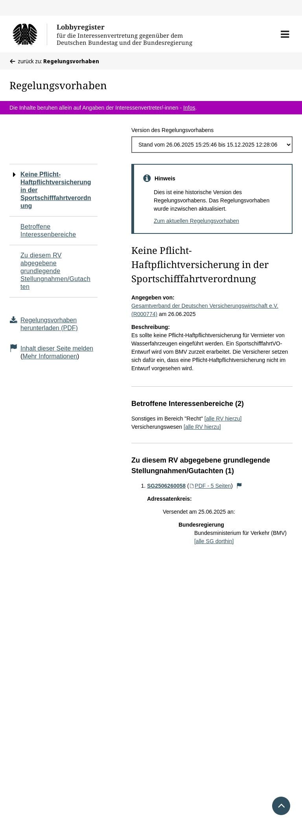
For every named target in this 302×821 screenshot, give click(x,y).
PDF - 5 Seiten (210, 486)
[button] (285, 34)
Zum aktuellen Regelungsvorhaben (196, 221)
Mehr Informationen (49, 356)
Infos (189, 108)
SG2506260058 (166, 486)
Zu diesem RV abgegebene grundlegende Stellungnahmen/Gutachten (55, 271)
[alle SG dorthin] (214, 541)
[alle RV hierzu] (223, 418)
